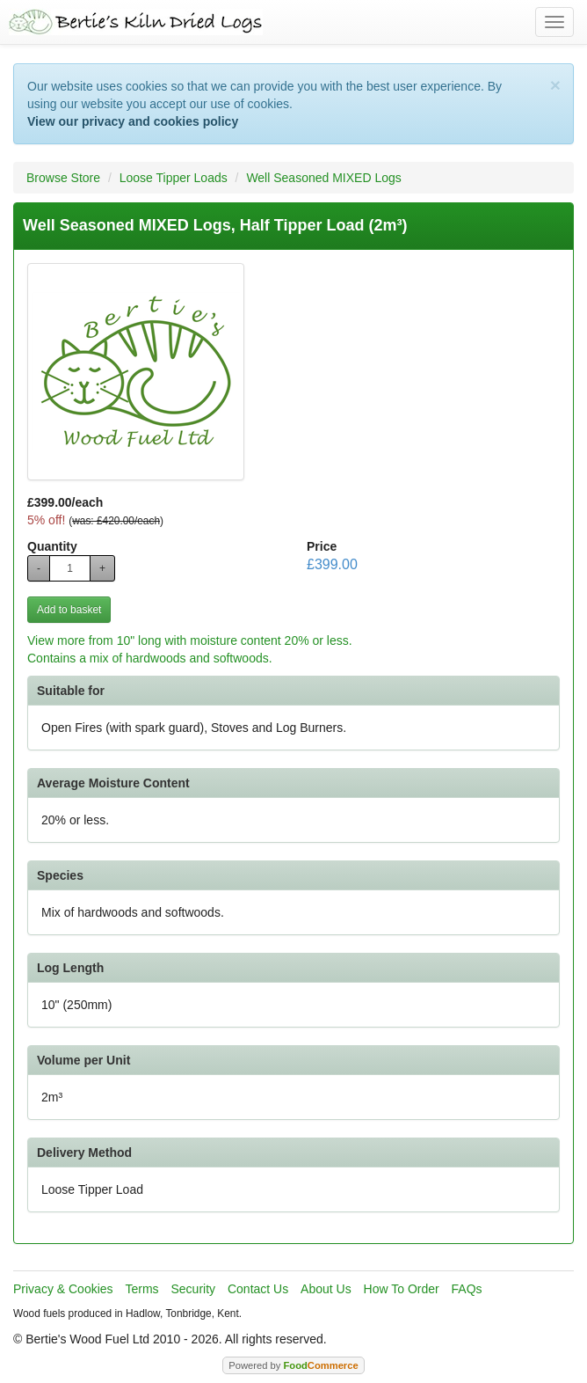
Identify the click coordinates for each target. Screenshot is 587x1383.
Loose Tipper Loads (174, 178)
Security (193, 1289)
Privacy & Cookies (63, 1289)
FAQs (467, 1289)
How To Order (401, 1289)
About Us (326, 1289)
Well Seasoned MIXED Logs (323, 178)
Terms (141, 1289)
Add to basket (69, 610)
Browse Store (63, 178)
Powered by (293, 1365)
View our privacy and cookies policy (132, 121)
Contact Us (258, 1289)
